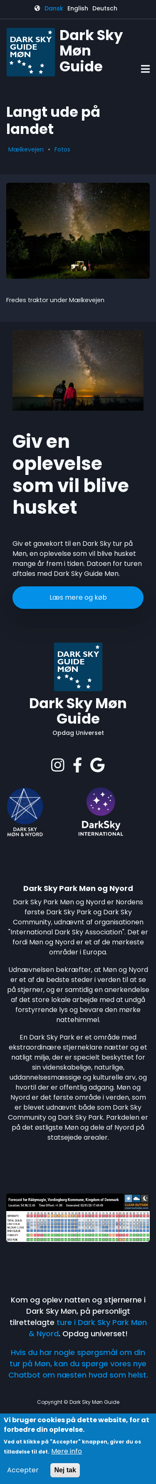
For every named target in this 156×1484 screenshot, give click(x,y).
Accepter (23, 1470)
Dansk (54, 8)
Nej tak (65, 1470)
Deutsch (104, 8)
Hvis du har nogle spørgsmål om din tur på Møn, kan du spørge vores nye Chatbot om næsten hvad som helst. (78, 1363)
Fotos (62, 149)
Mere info (66, 1451)
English (77, 8)
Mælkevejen (26, 149)
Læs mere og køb (78, 597)
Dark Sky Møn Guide (78, 711)
